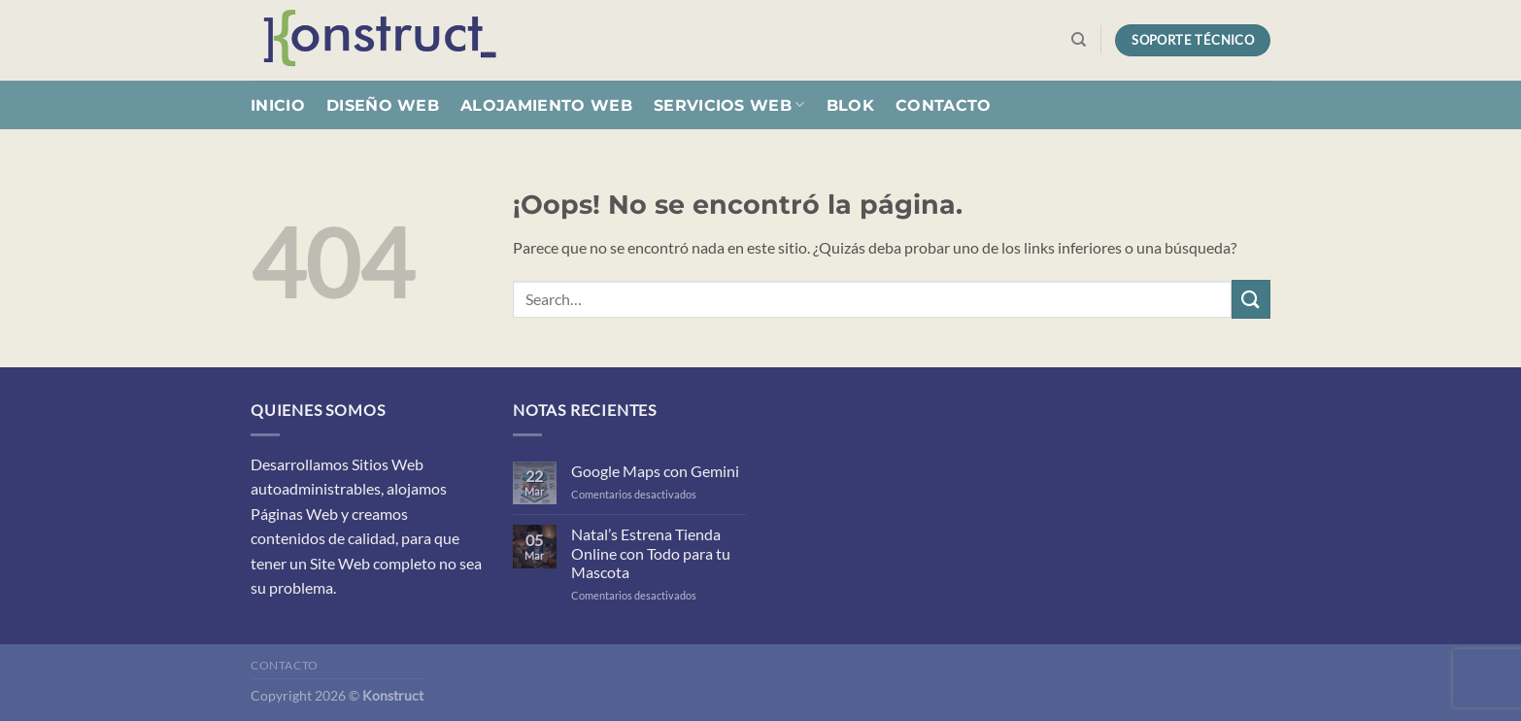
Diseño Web (382, 105)
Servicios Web (729, 104)
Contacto (944, 105)
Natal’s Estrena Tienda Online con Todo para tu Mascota (650, 552)
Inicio (278, 105)
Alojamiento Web (546, 105)
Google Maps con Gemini (655, 471)
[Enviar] (1251, 299)
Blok (850, 105)
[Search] (1078, 39)
